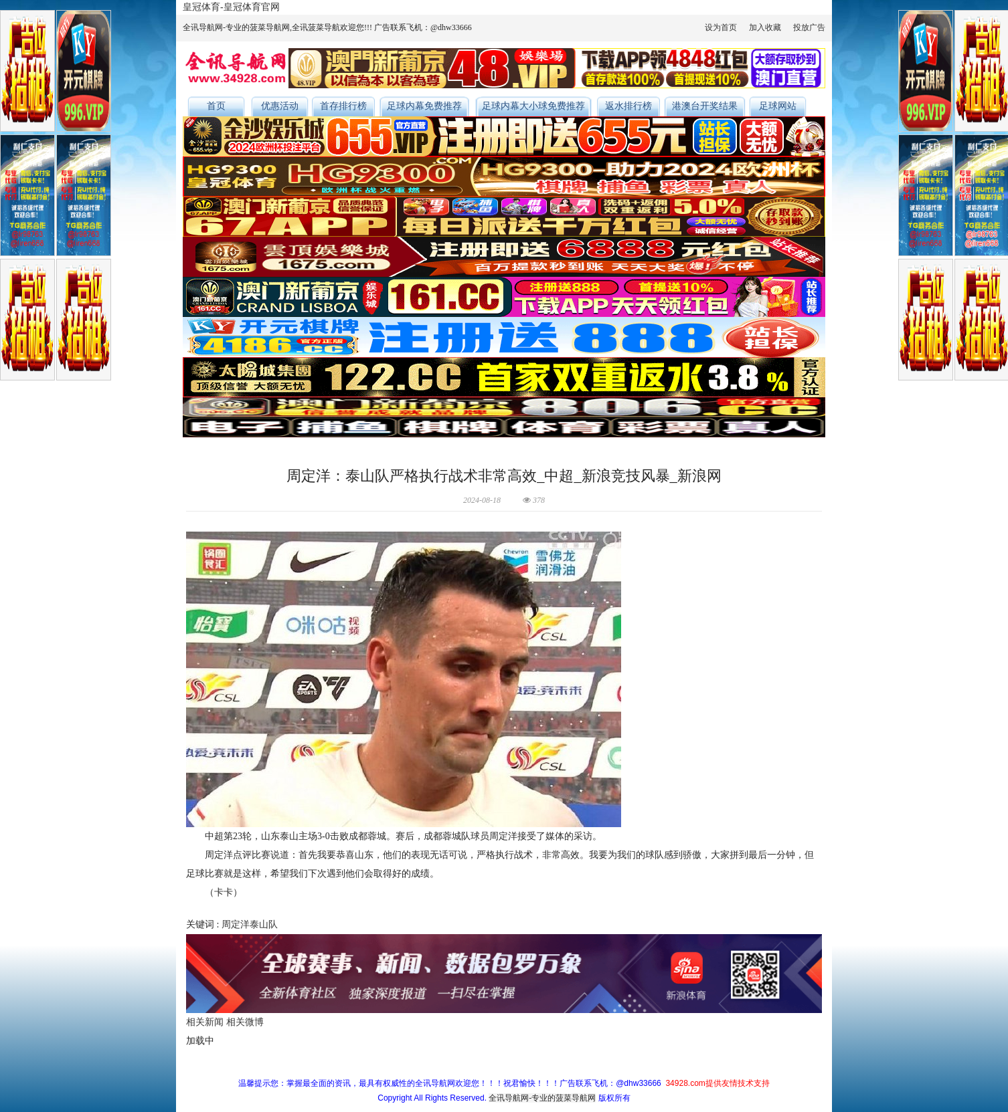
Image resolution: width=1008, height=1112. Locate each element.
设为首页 (721, 27)
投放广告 (809, 27)
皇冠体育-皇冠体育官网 (231, 7)
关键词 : (204, 924)
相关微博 (245, 1022)
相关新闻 (205, 1022)
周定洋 (236, 924)
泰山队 (264, 924)
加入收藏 (765, 27)
